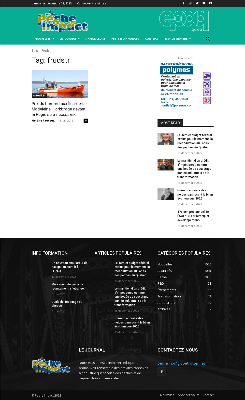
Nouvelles (167, 395)
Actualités (39, 95)
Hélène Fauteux (43, 120)
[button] (208, 39)
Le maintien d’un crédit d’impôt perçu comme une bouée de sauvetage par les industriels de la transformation (194, 169)
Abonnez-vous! (188, 395)
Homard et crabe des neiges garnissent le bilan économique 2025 (195, 194)
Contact (208, 395)
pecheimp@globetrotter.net (181, 363)
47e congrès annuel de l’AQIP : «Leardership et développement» (193, 216)
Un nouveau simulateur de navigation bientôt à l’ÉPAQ (69, 267)
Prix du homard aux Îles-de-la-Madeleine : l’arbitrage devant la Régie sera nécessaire (59, 109)
